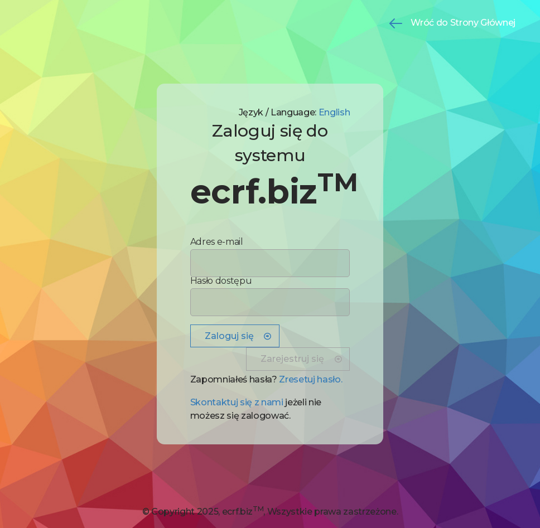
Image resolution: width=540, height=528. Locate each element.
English (334, 112)
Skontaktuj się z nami (236, 402)
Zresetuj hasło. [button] (310, 379)
